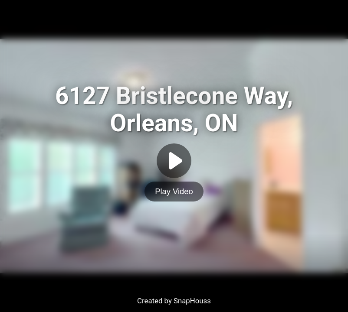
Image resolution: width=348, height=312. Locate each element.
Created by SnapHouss (174, 300)
